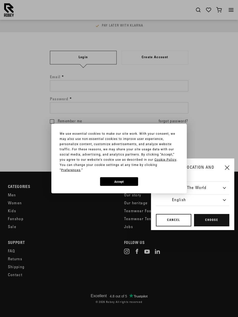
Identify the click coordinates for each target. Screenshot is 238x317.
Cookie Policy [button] (165, 159)
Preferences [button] (71, 170)
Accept (119, 181)
